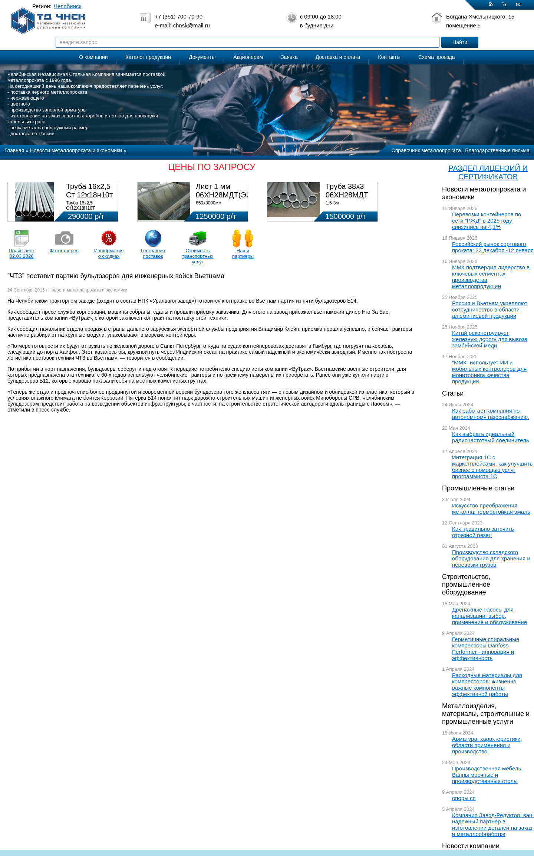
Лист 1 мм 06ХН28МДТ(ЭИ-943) (232, 190)
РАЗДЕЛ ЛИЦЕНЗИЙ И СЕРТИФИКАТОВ (488, 172)
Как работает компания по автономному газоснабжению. (490, 413)
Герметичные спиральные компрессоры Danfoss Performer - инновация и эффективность (485, 648)
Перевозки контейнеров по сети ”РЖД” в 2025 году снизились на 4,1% (486, 220)
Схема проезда (436, 57)
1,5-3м (332, 203)
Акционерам (248, 57)
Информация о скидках (109, 253)
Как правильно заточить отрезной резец (483, 532)
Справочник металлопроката (426, 150)
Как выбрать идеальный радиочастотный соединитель (490, 437)
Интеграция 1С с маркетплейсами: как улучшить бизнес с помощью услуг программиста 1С (492, 466)
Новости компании (471, 846)
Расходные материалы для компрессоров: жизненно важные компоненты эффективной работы (487, 684)
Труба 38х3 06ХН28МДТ (347, 190)
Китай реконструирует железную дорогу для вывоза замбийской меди (489, 339)
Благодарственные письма (497, 150)
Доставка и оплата (338, 57)
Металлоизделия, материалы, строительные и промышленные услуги (486, 713)
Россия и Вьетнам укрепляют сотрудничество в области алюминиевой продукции (489, 309)
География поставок (153, 253)
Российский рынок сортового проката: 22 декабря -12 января (493, 247)
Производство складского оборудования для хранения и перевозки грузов (491, 558)
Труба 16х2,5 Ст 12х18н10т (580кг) (89, 194)
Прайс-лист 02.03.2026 (21, 253)
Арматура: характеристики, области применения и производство (487, 745)
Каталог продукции (148, 57)
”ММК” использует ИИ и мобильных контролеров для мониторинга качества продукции (489, 371)
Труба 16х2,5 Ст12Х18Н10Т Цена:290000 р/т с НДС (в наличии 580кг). (90, 210)
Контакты (389, 57)
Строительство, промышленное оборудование (466, 584)
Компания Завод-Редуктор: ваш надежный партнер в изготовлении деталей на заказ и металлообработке (493, 824)
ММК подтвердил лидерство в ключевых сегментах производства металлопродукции (491, 276)
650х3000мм (208, 203)
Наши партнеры (243, 253)
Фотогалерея (64, 250)
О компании (93, 57)
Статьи (453, 393)
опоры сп (464, 798)
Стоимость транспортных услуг (197, 256)
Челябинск (67, 6)
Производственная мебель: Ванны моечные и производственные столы (487, 774)
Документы (202, 57)
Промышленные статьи (478, 488)
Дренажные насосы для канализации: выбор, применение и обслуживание (489, 615)
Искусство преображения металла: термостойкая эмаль (491, 508)
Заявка (289, 57)
